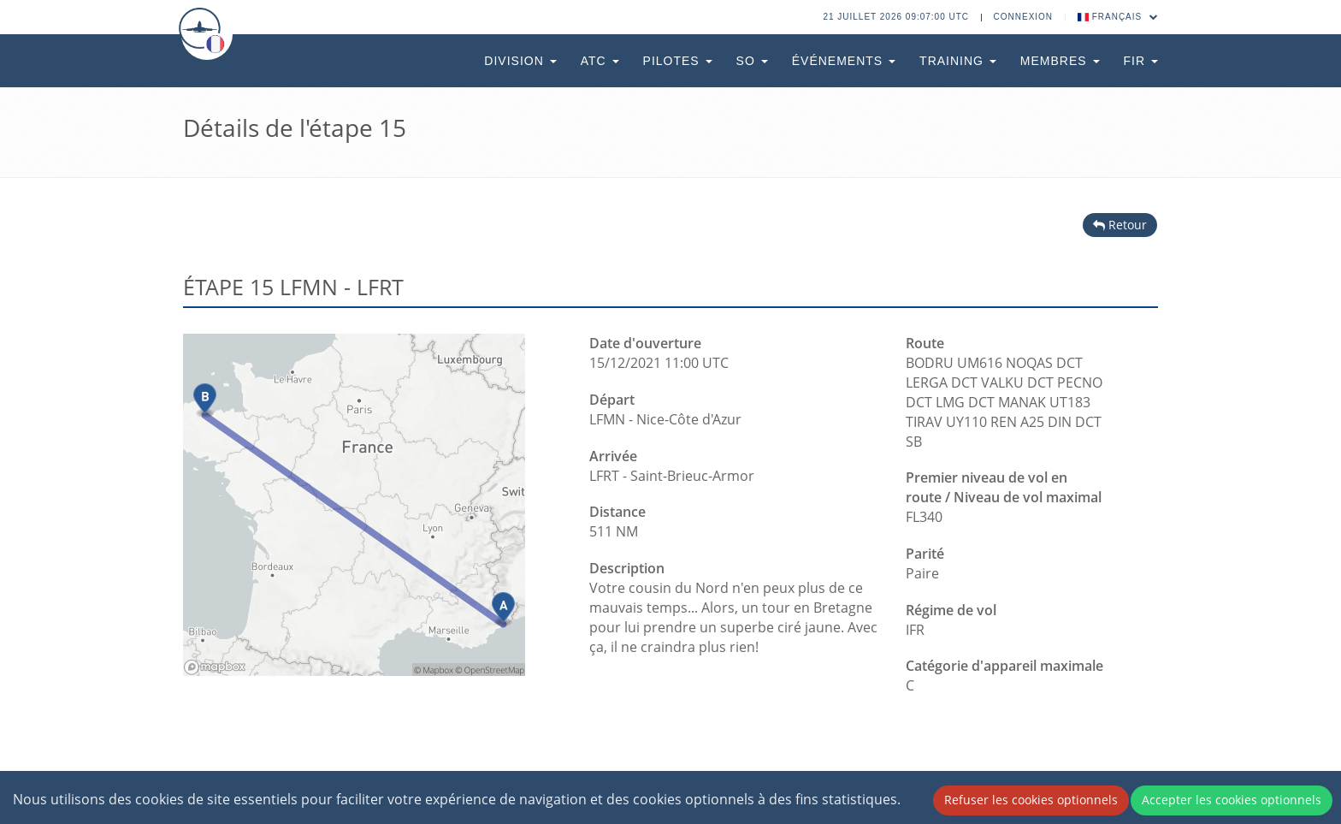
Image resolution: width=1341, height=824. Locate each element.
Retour (1120, 224)
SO (752, 61)
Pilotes (677, 61)
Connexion (1024, 16)
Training (957, 61)
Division (520, 61)
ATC (600, 61)
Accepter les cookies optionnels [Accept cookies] (1231, 799)
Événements (843, 61)
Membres (1060, 61)
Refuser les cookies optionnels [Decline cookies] (1031, 799)
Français (1118, 16)
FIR (1141, 61)
